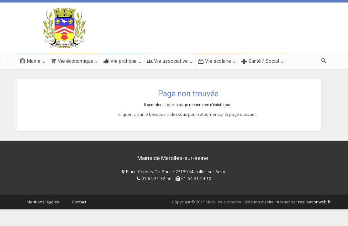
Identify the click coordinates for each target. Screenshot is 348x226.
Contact (79, 202)
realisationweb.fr (314, 202)
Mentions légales (43, 202)
